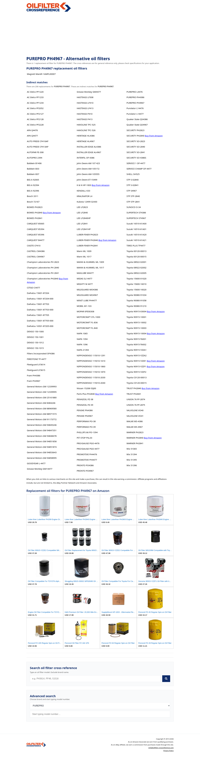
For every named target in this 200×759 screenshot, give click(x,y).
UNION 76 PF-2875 (136, 404)
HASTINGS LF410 (85, 102)
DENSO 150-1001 (35, 337)
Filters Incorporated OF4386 (41, 353)
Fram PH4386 (33, 375)
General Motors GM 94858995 (42, 458)
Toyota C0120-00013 (137, 377)
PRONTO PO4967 (85, 470)
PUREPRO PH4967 (135, 102)
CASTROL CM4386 (36, 251)
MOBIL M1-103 (84, 306)
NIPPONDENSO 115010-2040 (91, 382)
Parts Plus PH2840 (86, 393)
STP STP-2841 (133, 201)
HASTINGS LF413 (85, 108)
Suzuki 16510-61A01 (136, 229)
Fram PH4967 (33, 381)
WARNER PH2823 (135, 432)
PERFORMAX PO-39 (86, 426)
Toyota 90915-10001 (136, 317)
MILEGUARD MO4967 (87, 295)
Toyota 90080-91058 (136, 300)
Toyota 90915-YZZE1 (136, 360)
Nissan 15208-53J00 (86, 388)
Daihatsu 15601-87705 (38, 315)
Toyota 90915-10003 (136, 328)
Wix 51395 (132, 459)
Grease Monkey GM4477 (89, 91)
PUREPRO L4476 (134, 91)
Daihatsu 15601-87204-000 (40, 298)
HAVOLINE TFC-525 (86, 124)
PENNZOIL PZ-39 (85, 404)
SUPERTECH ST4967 (136, 218)
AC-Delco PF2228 (35, 124)
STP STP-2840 (133, 196)
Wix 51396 (132, 465)
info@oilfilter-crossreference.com (161, 748)
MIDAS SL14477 (84, 278)
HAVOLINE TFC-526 (86, 130)
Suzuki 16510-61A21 (136, 240)
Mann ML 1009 (84, 251)
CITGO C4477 (33, 287)
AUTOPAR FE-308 (35, 152)
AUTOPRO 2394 (34, 157)
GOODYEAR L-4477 (36, 463)
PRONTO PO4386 (85, 465)
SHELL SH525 (133, 174)
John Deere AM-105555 (88, 174)
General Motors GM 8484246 (41, 403)
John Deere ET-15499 (87, 179)
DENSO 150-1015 (35, 348)
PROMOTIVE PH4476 (87, 454)
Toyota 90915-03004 (136, 311)
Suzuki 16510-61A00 (136, 223)
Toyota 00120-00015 (136, 256)
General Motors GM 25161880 (42, 397)
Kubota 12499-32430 (87, 201)
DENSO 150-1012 (35, 342)
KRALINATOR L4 (84, 196)
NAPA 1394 (82, 339)
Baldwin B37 (33, 174)
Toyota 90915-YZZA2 (137, 355)
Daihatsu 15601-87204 (38, 293)
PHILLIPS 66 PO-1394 (87, 432)
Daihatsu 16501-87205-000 (40, 326)
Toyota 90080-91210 (136, 306)
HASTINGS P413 (84, 119)
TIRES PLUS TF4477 (136, 245)
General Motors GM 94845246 (42, 425)
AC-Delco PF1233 (35, 97)
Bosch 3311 (32, 196)
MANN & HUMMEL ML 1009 (90, 262)
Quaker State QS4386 (137, 119)
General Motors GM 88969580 (42, 408)
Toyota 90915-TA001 (136, 339)
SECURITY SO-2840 (136, 146)
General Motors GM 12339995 (42, 392)
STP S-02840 (133, 179)
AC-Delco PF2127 (35, 113)
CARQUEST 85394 (35, 229)
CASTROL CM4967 (36, 256)
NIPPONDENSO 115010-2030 (91, 377)
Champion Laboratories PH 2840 (43, 267)
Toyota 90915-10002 (136, 322)
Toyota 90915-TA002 (136, 344)
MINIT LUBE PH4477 (87, 300)
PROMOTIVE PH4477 (87, 459)
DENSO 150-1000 (35, 331)
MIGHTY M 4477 (85, 284)
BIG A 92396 (33, 190)
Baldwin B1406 (34, 163)
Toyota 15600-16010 (136, 284)
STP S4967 (132, 190)
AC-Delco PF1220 (35, 91)
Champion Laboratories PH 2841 (43, 273)
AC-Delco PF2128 (35, 119)
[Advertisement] (100, 34)
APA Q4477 (32, 135)
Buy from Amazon (52, 212)
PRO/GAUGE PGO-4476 (88, 443)
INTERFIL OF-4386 (85, 157)
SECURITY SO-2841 (136, 152)
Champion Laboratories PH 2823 (43, 262)
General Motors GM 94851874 (42, 447)
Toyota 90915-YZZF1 (136, 366)
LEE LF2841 (82, 223)
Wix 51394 (132, 454)
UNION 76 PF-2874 (136, 399)
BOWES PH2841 (34, 218)
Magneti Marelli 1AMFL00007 (41, 74)
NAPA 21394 (83, 349)
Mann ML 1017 (84, 256)
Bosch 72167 (33, 201)
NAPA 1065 (82, 333)
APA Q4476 (32, 130)
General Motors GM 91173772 (42, 419)
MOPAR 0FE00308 (85, 311)
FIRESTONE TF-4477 (36, 359)
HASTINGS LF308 (85, 97)
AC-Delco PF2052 (35, 108)
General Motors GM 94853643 (42, 452)
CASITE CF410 (33, 245)
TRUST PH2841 (134, 393)
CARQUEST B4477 (35, 240)
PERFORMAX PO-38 (86, 421)
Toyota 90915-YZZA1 (137, 349)
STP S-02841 (133, 185)
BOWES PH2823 (34, 207)
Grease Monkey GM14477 (39, 468)
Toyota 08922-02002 (136, 267)
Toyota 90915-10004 (136, 333)
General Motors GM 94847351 (42, 430)
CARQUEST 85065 (35, 223)
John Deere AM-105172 (88, 168)
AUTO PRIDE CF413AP (37, 146)
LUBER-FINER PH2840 (87, 240)
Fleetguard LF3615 (36, 370)
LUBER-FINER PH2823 (87, 234)
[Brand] (100, 705)
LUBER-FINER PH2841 (87, 245)
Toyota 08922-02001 (136, 262)
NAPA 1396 (82, 344)
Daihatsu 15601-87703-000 (40, 309)
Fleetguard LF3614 (36, 364)
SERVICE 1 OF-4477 (136, 163)
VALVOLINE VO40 (135, 410)
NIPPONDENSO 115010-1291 (91, 355)
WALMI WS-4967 (135, 426)
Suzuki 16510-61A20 (136, 234)
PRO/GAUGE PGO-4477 (88, 448)
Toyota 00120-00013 (136, 251)
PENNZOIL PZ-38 (85, 399)
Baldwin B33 (33, 168)
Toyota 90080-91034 (136, 295)
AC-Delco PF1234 (35, 102)
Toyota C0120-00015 (137, 382)
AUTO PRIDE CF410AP (37, 141)
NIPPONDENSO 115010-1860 (91, 366)
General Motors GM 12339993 (42, 386)
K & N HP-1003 (84, 185)
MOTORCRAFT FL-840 (87, 328)
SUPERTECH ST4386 (136, 212)
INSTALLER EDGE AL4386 (89, 146)
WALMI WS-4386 (135, 421)
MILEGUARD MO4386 (87, 289)
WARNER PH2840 (135, 437)
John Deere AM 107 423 (88, 163)
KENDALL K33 (83, 190)
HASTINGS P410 (84, 113)
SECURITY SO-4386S (136, 157)
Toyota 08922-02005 (136, 273)
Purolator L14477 (135, 113)
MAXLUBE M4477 (85, 273)
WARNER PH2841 (135, 443)
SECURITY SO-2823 (136, 141)
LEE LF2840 (82, 212)
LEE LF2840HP (84, 218)
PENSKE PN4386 (85, 410)
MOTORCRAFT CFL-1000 (88, 317)
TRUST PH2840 (134, 388)
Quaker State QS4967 (137, 124)
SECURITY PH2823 (135, 130)
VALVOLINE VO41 (135, 415)
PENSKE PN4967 (85, 415)
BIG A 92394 (33, 185)
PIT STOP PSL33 (84, 437)
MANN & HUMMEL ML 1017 (90, 267)
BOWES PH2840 (34, 212)
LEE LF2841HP (84, 229)
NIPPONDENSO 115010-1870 (91, 371)
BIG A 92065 (33, 179)
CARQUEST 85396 (35, 234)
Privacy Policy (168, 751)
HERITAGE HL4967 (86, 141)
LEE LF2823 (82, 207)
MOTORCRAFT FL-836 (87, 322)
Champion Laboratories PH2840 (42, 278)
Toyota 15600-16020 (136, 289)
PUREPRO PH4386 (135, 97)
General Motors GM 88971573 (42, 414)
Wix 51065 (132, 448)
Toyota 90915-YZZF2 (136, 371)
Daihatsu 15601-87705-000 (40, 320)
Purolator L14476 (135, 108)
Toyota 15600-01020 (136, 278)
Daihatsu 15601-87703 (38, 304)
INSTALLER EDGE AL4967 (89, 152)
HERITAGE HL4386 (86, 135)
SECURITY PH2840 (135, 135)
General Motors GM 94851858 (42, 441)
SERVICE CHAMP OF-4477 (139, 168)
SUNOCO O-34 (134, 207)
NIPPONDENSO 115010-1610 (91, 360)
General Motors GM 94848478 (42, 436)
